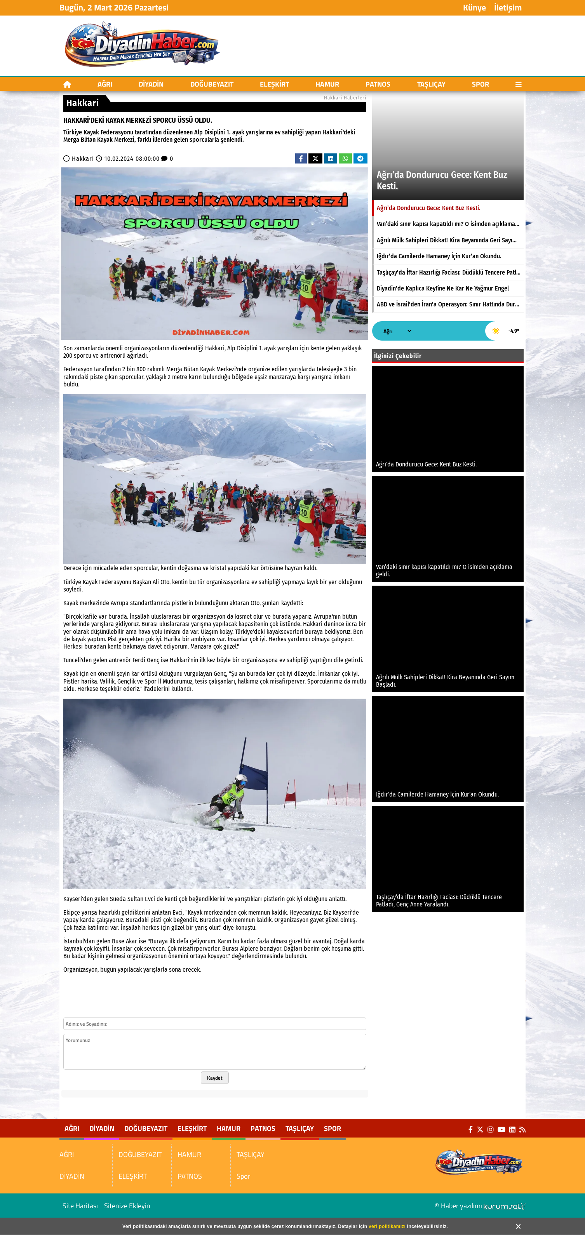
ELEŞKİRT (274, 84)
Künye (474, 8)
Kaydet (215, 1078)
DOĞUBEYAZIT (211, 84)
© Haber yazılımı (480, 1205)
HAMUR (327, 84)
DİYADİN (151, 84)
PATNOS (378, 84)
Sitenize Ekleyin (127, 1205)
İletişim (508, 8)
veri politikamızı (387, 1226)
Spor (480, 84)
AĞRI (105, 84)
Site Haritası (80, 1205)
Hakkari (83, 158)
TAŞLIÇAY (431, 84)
